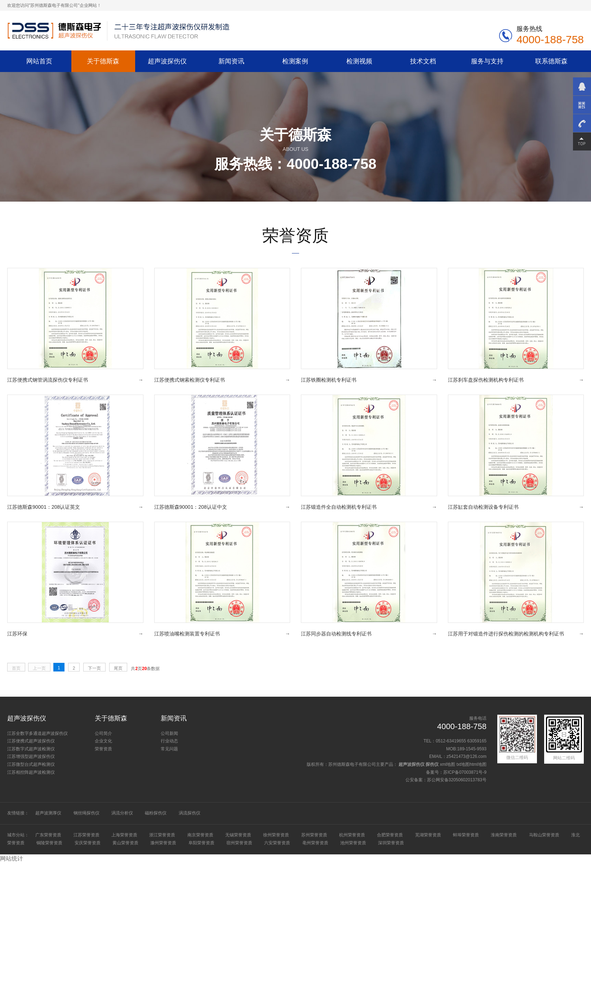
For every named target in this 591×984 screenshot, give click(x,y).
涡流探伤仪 (189, 812)
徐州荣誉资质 (276, 834)
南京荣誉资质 (200, 834)
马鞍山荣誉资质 (544, 834)
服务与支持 (487, 61)
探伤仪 (432, 764)
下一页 (94, 668)
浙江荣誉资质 (162, 834)
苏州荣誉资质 (314, 834)
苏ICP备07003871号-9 (464, 772)
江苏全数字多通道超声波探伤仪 (37, 733)
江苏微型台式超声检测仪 (31, 764)
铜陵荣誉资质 (49, 842)
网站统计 (11, 858)
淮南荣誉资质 (504, 834)
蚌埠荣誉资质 (466, 834)
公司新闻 (169, 733)
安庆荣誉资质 (88, 842)
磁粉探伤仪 (155, 812)
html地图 (478, 764)
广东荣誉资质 (48, 834)
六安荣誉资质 (277, 842)
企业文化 (103, 740)
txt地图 (463, 764)
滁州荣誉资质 (163, 842)
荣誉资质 (103, 748)
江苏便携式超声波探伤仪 (31, 740)
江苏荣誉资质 (86, 834)
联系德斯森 (551, 61)
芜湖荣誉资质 (428, 834)
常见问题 (169, 748)
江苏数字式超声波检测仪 (31, 748)
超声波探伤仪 (167, 61)
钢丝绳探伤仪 (86, 812)
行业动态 (169, 740)
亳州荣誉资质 (315, 842)
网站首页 (39, 61)
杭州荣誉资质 (352, 834)
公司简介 (103, 733)
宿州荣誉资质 (239, 842)
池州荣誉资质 (353, 842)
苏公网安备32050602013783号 (456, 779)
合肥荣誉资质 (390, 834)
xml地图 (448, 764)
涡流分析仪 (122, 812)
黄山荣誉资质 (125, 842)
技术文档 (423, 61)
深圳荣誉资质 (391, 842)
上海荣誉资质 (124, 834)
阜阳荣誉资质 (201, 842)
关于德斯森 (103, 61)
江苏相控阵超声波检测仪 (31, 772)
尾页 (118, 668)
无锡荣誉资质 (238, 834)
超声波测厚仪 (48, 812)
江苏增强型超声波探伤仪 (31, 756)
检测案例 (295, 61)
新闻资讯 (231, 61)
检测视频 (359, 61)
